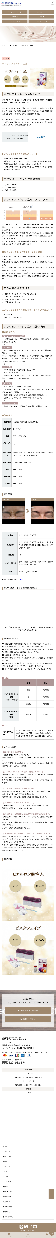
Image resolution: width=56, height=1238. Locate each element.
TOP (3, 45)
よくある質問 (7, 1182)
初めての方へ (7, 1156)
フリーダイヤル (46, 1235)
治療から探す (12, 45)
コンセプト (6, 1151)
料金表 (5, 1162)
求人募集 (5, 1177)
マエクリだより (7, 1207)
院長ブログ (6, 1202)
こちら (20, 579)
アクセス (5, 1172)
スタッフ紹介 (7, 1167)
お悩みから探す (7, 1192)
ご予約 (9, 1235)
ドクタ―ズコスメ (8, 1217)
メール (28, 1235)
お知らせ (5, 1187)
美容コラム (6, 1212)
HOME (5, 1146)
